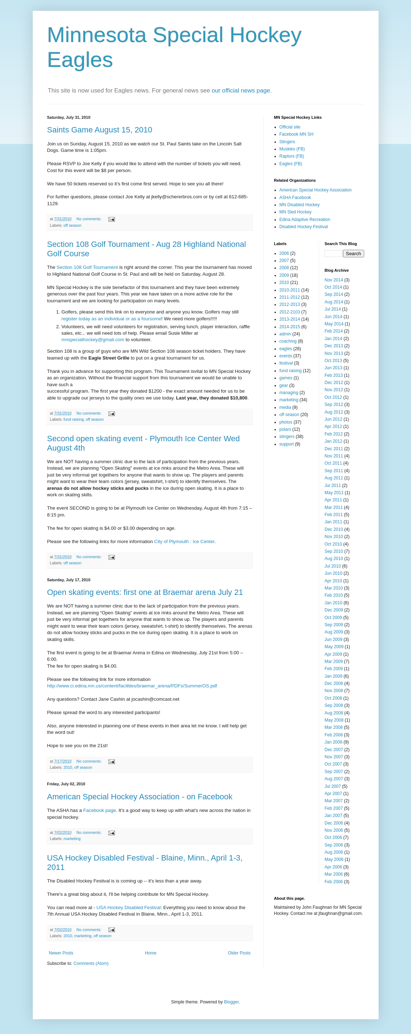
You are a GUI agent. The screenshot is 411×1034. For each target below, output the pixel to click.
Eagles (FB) (291, 163)
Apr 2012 (333, 426)
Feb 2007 (334, 808)
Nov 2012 (334, 389)
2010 (67, 767)
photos (286, 422)
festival (286, 363)
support (287, 444)
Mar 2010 (334, 588)
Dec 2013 (334, 345)
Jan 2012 (333, 441)
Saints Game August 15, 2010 (99, 129)
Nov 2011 (334, 456)
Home (150, 953)
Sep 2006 (334, 845)
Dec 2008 (334, 683)
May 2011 (334, 492)
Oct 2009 (333, 617)
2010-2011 (290, 290)
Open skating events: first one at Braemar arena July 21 (145, 592)
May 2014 (334, 323)
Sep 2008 (334, 705)
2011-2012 (290, 297)
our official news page (241, 90)
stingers (287, 436)
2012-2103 (290, 312)
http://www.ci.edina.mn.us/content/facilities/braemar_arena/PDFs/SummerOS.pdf (132, 685)
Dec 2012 (334, 382)
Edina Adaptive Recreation (305, 219)
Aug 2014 (334, 301)
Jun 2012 (333, 419)
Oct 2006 (333, 837)
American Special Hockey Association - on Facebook (140, 796)
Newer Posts (61, 953)
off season (72, 225)
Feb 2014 (334, 331)
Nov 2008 (334, 690)
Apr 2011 (333, 499)
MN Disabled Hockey (300, 204)
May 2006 (334, 859)
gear (284, 385)
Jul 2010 (333, 566)
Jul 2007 (333, 786)
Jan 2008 (333, 742)
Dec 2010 (334, 529)
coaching (288, 341)
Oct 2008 (333, 698)
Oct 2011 (333, 463)
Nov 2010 (334, 536)
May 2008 (334, 720)
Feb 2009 (334, 668)
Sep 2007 (334, 771)
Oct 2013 (333, 360)
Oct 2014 (333, 287)
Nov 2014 (334, 280)
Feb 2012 (334, 434)
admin (285, 334)
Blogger (231, 1001)
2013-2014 (290, 319)
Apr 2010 (333, 580)
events (286, 355)
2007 (284, 260)
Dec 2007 (334, 749)
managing (289, 392)
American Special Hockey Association (316, 190)
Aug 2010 (334, 558)
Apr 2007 (333, 793)
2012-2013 (290, 304)
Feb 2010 (334, 595)
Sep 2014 (334, 294)
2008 (284, 267)
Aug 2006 (334, 852)
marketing (71, 838)
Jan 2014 (333, 338)
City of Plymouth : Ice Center (184, 541)
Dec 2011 (334, 448)
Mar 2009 (334, 661)
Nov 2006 (334, 830)
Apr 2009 (333, 654)
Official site (290, 127)
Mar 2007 (334, 800)
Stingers (287, 141)
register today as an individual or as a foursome (111, 318)
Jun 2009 (333, 639)
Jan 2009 (333, 676)
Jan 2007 (333, 815)
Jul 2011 (333, 485)
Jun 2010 (333, 573)
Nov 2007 (334, 756)
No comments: (89, 219)
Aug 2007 (334, 778)
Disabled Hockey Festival (304, 226)
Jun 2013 (333, 367)
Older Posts (239, 953)
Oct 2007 (333, 764)
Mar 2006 (334, 874)
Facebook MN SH (297, 134)
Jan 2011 (333, 521)
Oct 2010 (333, 544)
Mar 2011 (334, 507)
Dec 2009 (334, 610)
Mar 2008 (334, 727)
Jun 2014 (333, 316)
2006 (284, 253)
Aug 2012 (334, 412)
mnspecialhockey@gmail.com (93, 339)
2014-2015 (290, 326)
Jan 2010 (333, 602)
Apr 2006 (333, 867)
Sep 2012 (334, 404)
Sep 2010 (334, 551)
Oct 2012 (333, 397)
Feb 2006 (334, 881)
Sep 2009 (334, 624)
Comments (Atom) (90, 963)
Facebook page (99, 810)
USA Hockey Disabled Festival (129, 907)
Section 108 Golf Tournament (87, 267)
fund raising (73, 419)
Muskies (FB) (292, 149)
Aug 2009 (334, 632)
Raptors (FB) (292, 156)
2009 (284, 275)
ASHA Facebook (295, 197)
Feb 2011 (334, 514)
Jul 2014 (333, 309)
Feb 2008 (334, 734)
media (285, 407)
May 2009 (334, 646)
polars (285, 429)
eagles (286, 348)
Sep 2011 (334, 470)
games (286, 377)
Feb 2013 (334, 375)
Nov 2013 (334, 353)
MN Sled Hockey (296, 212)
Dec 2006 (334, 823)
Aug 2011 (334, 477)
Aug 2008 (334, 712)
